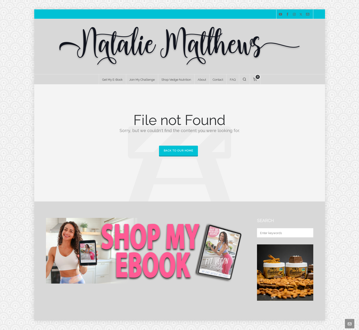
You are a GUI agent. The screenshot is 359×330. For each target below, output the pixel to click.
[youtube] (281, 14)
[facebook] (288, 14)
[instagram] (295, 14)
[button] (307, 232)
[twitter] (301, 14)
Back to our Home (178, 150)
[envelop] (308, 14)
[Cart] (255, 79)
